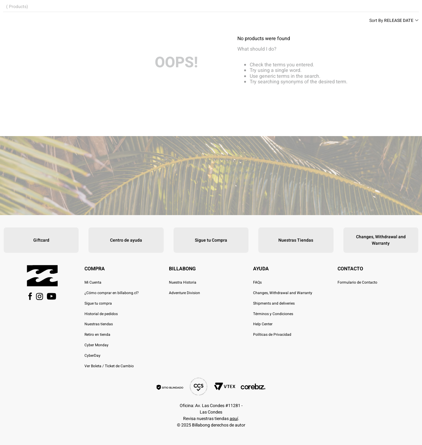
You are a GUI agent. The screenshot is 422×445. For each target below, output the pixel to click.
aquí (234, 418)
